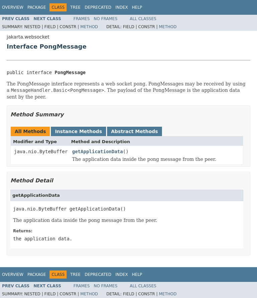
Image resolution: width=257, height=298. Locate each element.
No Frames (105, 18)
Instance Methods (78, 131)
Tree (75, 7)
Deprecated (98, 7)
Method (89, 26)
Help (137, 7)
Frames (82, 18)
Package (36, 7)
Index (121, 7)
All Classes (143, 18)
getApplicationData (97, 151)
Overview (12, 7)
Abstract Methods (134, 131)
